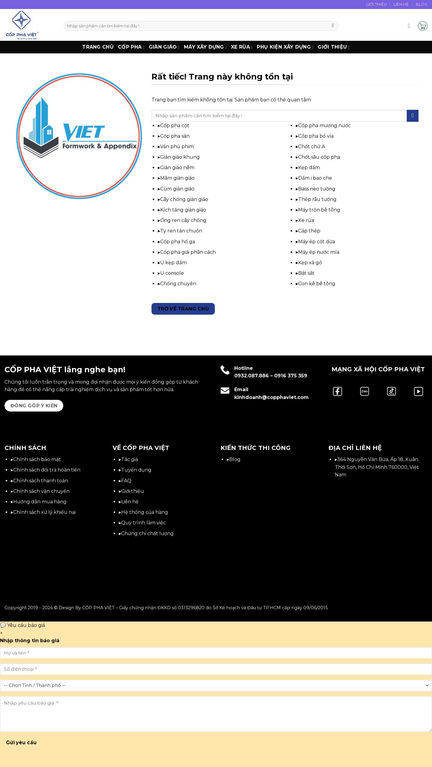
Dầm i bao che (315, 178)
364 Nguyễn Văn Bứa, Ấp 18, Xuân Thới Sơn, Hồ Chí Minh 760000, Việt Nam (377, 467)
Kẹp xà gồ (310, 262)
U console (172, 273)
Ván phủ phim (177, 146)
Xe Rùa (242, 47)
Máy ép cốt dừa (316, 241)
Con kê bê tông (316, 283)
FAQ (126, 481)
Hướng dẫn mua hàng (40, 502)
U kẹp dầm (173, 262)
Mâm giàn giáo (177, 178)
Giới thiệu (334, 47)
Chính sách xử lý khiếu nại (44, 512)
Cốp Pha (131, 47)
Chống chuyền (178, 283)
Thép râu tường (317, 199)
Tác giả (129, 459)
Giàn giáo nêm (177, 167)
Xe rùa (306, 220)
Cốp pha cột (174, 125)
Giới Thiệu (376, 4)
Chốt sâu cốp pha (319, 157)
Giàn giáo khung (180, 157)
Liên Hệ (401, 4)
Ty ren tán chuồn (181, 231)
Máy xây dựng (205, 47)
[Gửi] (333, 26)
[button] (411, 25)
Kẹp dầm (309, 167)
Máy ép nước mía (318, 252)
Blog (422, 4)
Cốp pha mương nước (324, 125)
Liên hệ (130, 502)
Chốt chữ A (311, 146)
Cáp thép (309, 231)
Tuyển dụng (136, 470)
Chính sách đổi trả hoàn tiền (46, 470)
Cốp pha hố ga (177, 241)
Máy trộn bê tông (319, 210)
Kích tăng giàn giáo (183, 210)
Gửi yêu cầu (21, 742)
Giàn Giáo (164, 47)
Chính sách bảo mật (37, 459)
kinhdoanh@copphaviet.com (271, 397)
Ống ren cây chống (183, 220)
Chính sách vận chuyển (41, 491)
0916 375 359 (290, 376)
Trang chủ (98, 47)
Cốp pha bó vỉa (316, 136)
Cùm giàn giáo (177, 189)
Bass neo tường (316, 189)
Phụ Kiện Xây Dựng (285, 47)
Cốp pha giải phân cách (188, 252)
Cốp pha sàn (175, 136)
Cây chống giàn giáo (184, 199)
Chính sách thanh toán (40, 481)
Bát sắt (306, 273)
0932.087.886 (251, 376)
